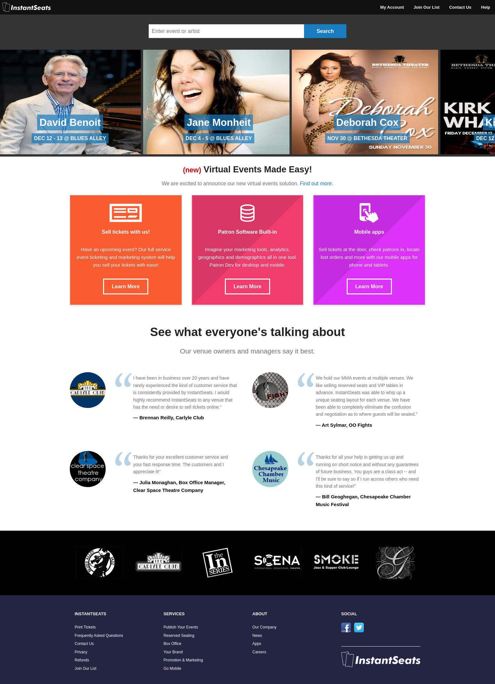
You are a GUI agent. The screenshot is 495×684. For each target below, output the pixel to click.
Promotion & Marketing (183, 660)
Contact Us (460, 7)
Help (485, 7)
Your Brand (173, 652)
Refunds (82, 660)
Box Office (172, 643)
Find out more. (316, 183)
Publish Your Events (180, 627)
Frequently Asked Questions (99, 635)
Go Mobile (172, 668)
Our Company (264, 627)
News (257, 635)
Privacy (81, 652)
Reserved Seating (178, 635)
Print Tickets (85, 627)
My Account (392, 7)
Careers (259, 652)
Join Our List (426, 7)
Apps (256, 643)
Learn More (126, 286)
